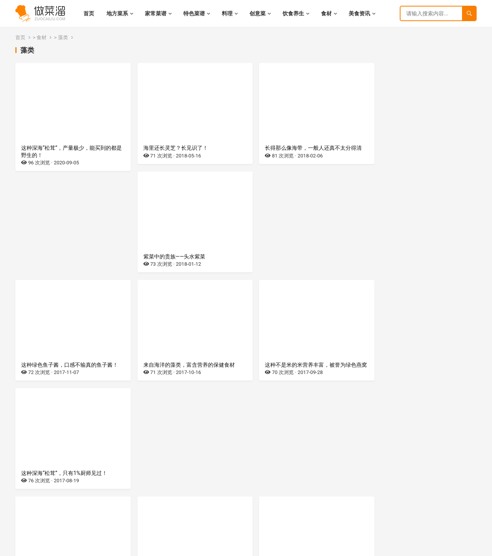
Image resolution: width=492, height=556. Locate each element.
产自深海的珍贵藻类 (396, 379)
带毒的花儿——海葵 (395, 487)
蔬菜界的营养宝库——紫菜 (169, 487)
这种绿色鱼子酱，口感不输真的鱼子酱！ (69, 263)
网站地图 (100, 548)
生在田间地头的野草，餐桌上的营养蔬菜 (303, 379)
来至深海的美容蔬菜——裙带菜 (291, 487)
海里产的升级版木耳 (162, 379)
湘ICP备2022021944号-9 (62, 548)
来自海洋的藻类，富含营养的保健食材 (184, 263)
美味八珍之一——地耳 (47, 487)
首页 (20, 37)
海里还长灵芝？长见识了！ (170, 148)
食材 (42, 37)
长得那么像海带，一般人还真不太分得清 (303, 148)
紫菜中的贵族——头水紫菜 (403, 148)
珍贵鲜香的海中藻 (42, 379)
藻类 (63, 37)
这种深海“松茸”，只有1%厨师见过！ (415, 263)
